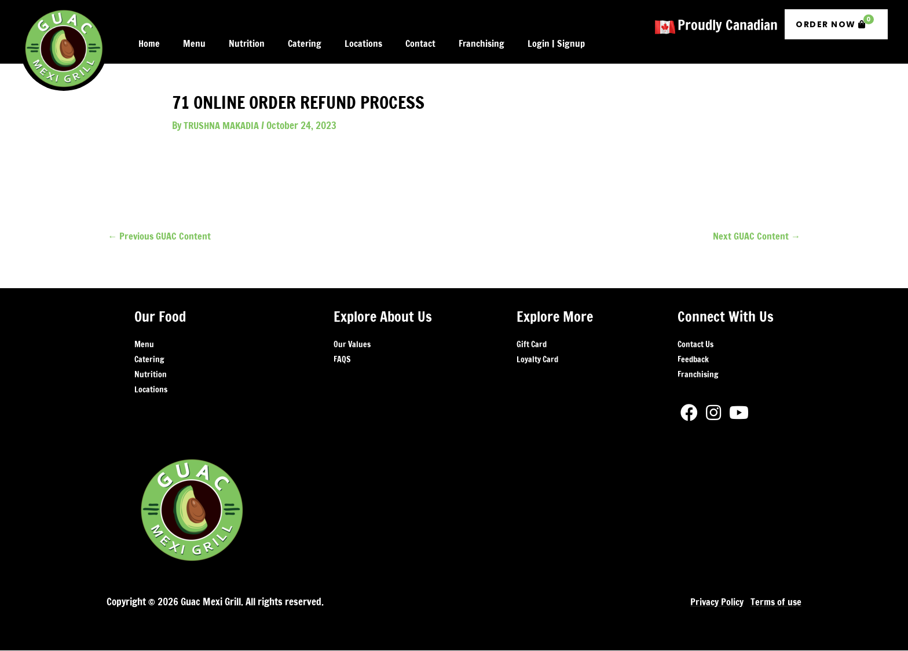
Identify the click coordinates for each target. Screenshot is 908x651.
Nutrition (150, 375)
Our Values (352, 345)
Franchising (698, 375)
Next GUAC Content (756, 236)
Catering (149, 360)
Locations (150, 390)
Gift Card (532, 345)
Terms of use (775, 602)
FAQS (342, 360)
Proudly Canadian (728, 22)
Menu (144, 345)
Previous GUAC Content (160, 236)
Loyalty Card (537, 360)
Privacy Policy (714, 602)
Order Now (835, 19)
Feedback (693, 360)
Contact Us (695, 345)
